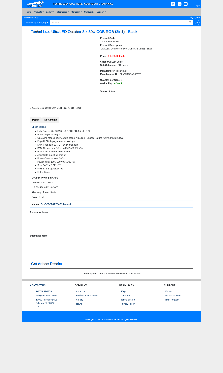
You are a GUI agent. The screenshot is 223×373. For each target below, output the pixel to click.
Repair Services (173, 343)
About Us (80, 339)
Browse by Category (36, 22)
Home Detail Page (32, 18)
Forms (168, 339)
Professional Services (87, 343)
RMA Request (172, 347)
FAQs (123, 339)
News (79, 351)
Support (100, 12)
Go (196, 22)
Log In (197, 6)
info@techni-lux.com (46, 343)
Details (36, 120)
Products (38, 12)
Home (28, 12)
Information (61, 12)
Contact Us (89, 12)
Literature (125, 343)
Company (75, 12)
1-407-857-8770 (44, 339)
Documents (50, 120)
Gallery (49, 12)
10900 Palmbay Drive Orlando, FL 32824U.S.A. (46, 350)
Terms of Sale (128, 347)
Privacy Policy (128, 351)
